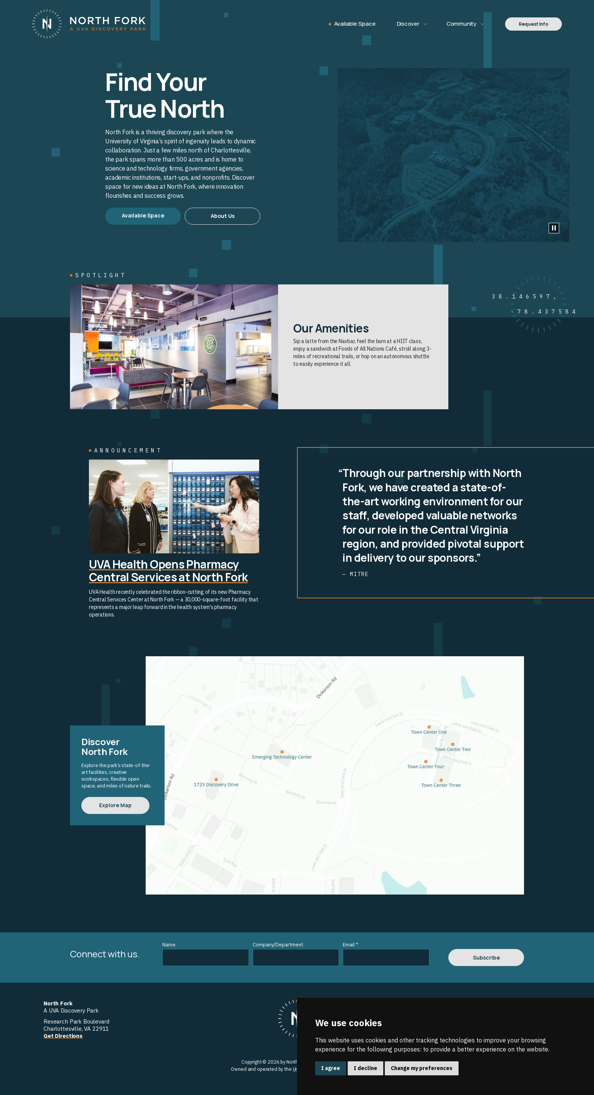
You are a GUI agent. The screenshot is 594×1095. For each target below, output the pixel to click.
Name (169, 944)
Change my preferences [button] (421, 1068)
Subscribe (486, 957)
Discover (408, 24)
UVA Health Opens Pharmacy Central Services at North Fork (168, 570)
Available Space (355, 24)
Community (461, 24)
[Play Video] (554, 228)
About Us (223, 215)
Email (350, 944)
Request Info (533, 24)
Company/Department (278, 944)
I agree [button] (330, 1068)
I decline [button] (365, 1068)
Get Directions (63, 1035)
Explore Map (115, 805)
